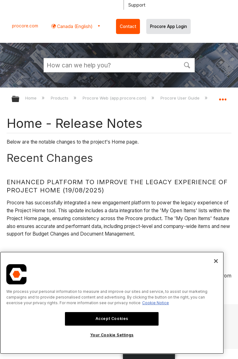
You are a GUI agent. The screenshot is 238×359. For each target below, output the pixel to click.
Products (60, 97)
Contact (128, 26)
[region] (112, 303)
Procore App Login (168, 26)
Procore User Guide (180, 97)
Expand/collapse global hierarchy (19, 99)
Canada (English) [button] (74, 26)
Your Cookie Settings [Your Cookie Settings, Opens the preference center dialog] (112, 335)
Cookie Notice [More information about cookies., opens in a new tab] (155, 302)
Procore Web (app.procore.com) (115, 97)
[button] (187, 64)
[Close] (216, 261)
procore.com (25, 25)
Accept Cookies (112, 318)
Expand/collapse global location (222, 97)
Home (31, 97)
